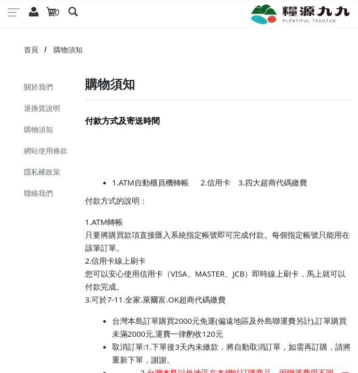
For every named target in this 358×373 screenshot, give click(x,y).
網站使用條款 (45, 150)
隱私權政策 (42, 172)
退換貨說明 (42, 108)
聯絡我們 (38, 193)
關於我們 (38, 87)
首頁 (31, 49)
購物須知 (67, 49)
